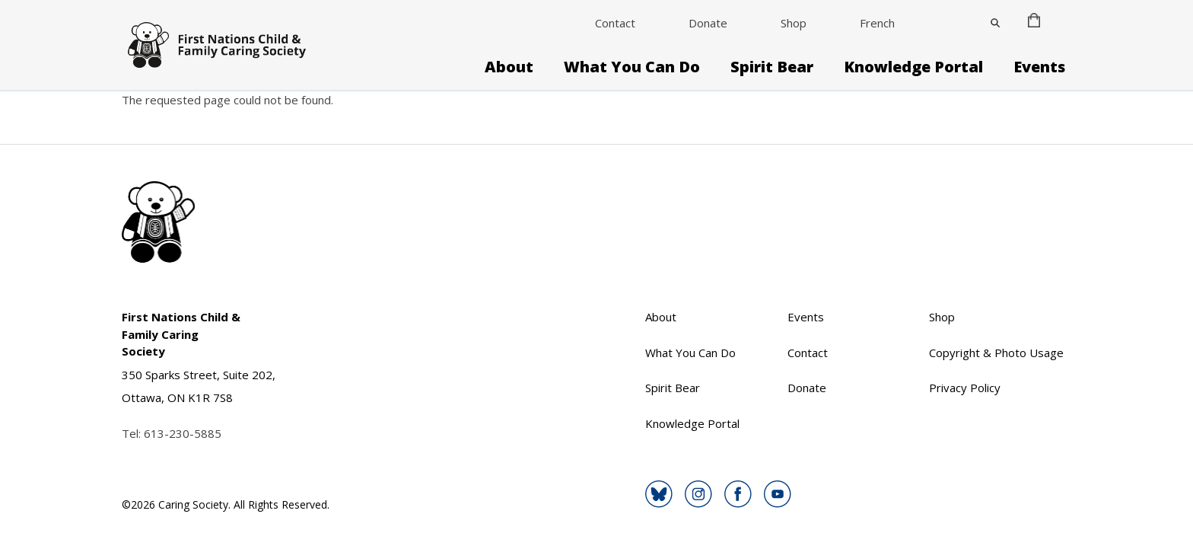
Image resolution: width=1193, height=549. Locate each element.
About (509, 67)
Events (1039, 67)
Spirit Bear (771, 67)
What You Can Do (632, 67)
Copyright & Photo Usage (996, 352)
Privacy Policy (965, 387)
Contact (615, 22)
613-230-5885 (182, 433)
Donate (708, 22)
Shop (793, 22)
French (877, 22)
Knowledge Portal (913, 67)
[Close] (995, 22)
